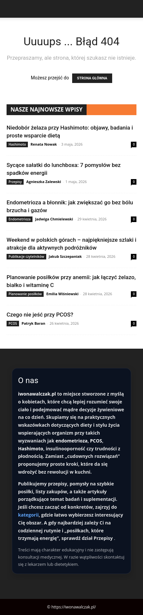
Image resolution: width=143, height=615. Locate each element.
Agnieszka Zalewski (43, 181)
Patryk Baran (33, 323)
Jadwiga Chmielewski (54, 218)
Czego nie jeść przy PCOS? (40, 314)
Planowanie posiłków (25, 294)
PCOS (13, 323)
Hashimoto (17, 144)
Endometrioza (20, 219)
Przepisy (15, 181)
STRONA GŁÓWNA (92, 78)
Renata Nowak (44, 144)
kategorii (28, 515)
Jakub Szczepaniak (65, 256)
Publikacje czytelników (26, 256)
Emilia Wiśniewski (62, 293)
